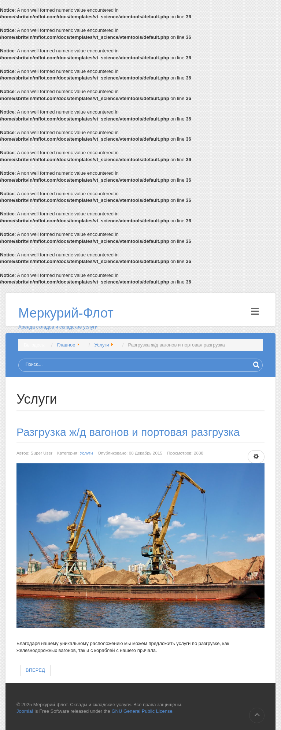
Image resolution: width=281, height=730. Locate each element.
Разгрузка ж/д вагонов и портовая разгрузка (128, 432)
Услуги (86, 453)
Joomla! (24, 711)
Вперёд (35, 670)
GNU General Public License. (142, 711)
